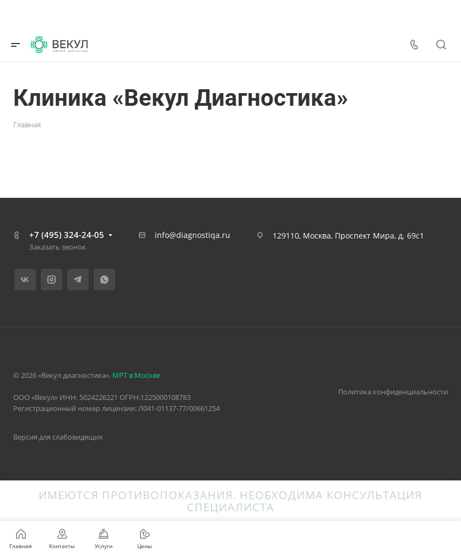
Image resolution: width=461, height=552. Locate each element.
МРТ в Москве (136, 375)
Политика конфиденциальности (393, 392)
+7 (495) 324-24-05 (66, 234)
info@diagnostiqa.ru (192, 235)
